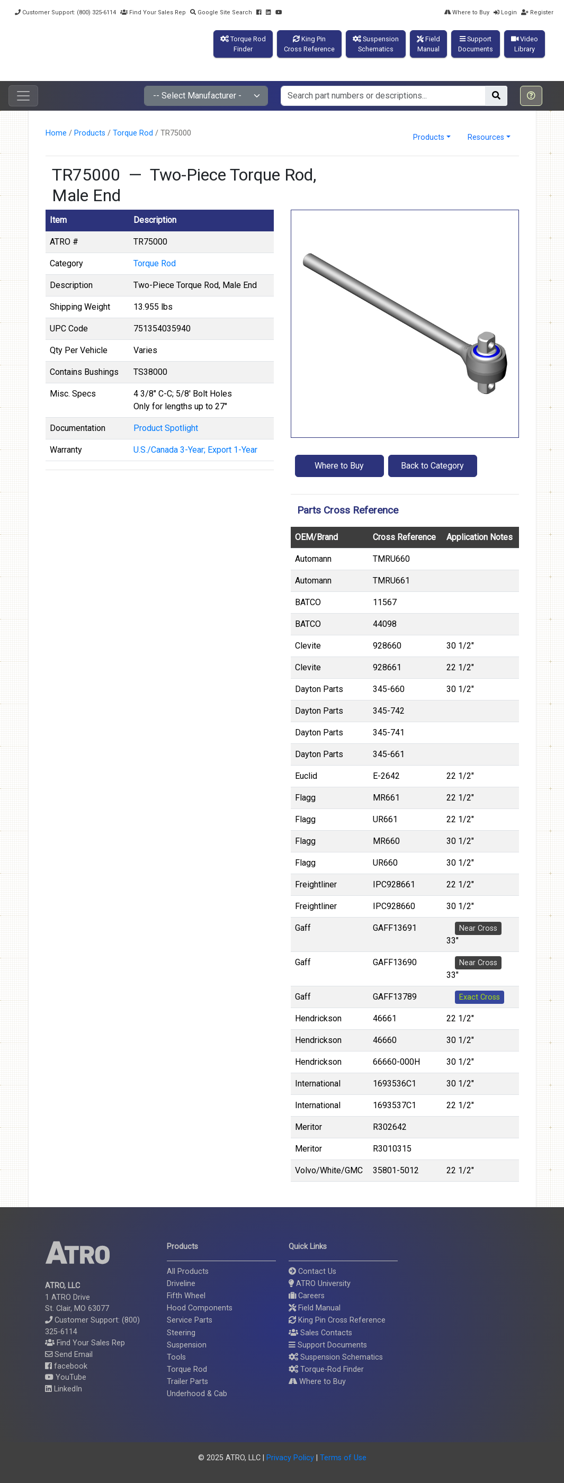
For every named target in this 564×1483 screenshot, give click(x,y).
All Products (188, 1271)
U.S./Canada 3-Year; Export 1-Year (195, 450)
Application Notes (479, 537)
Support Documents (328, 1345)
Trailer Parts (187, 1381)
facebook (66, 1366)
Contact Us (312, 1271)
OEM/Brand (316, 537)
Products (89, 133)
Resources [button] (486, 137)
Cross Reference (404, 537)
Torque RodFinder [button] (243, 44)
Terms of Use (343, 1457)
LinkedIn (63, 1389)
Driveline (181, 1283)
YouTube (65, 1377)
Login (505, 12)
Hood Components (199, 1308)
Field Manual (315, 1308)
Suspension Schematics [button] (336, 1357)
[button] (531, 96)
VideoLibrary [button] (524, 44)
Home (56, 133)
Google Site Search (221, 12)
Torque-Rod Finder (326, 1369)
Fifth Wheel (186, 1295)
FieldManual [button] (428, 44)
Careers (307, 1295)
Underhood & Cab (197, 1393)
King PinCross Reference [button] (309, 44)
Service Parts (189, 1320)
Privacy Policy (290, 1457)
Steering (181, 1332)
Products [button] (428, 137)
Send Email (69, 1354)
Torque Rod (133, 133)
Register (537, 12)
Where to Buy (466, 12)
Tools (176, 1357)
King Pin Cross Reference (337, 1320)
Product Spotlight (165, 428)
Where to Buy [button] (339, 466)
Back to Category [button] (432, 466)
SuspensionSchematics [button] (376, 44)
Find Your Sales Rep (153, 12)
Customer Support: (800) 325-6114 (65, 12)
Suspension (187, 1345)
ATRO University (320, 1283)
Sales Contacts (320, 1332)
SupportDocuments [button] (475, 44)
